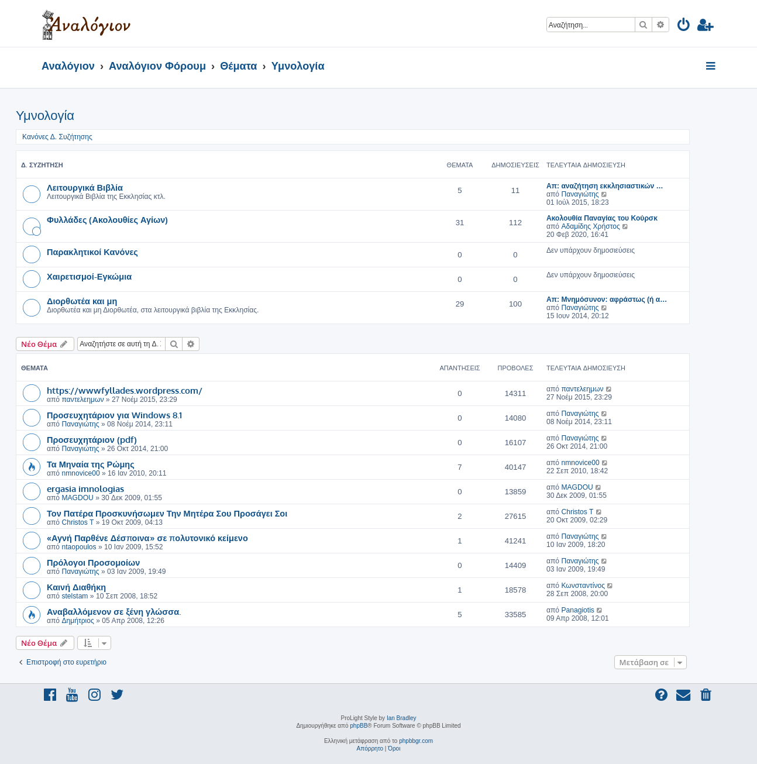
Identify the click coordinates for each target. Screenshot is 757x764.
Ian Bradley (402, 718)
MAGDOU (77, 498)
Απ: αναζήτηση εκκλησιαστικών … (604, 186)
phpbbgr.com (416, 741)
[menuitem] (684, 27)
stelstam (74, 596)
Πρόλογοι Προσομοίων (93, 562)
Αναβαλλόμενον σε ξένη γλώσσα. (114, 611)
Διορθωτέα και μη (82, 300)
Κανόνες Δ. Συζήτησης (57, 137)
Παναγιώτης (579, 194)
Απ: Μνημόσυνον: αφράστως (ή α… (606, 299)
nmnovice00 (80, 473)
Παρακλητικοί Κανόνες (92, 251)
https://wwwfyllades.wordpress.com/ (124, 390)
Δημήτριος (77, 621)
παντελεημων (82, 399)
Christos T (77, 522)
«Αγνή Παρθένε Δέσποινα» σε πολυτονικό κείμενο (147, 537)
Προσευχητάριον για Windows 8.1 (114, 414)
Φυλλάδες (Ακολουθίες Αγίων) (107, 219)
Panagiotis (577, 610)
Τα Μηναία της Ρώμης (91, 464)
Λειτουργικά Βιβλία (85, 187)
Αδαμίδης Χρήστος (590, 226)
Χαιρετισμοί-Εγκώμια (89, 276)
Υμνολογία (45, 115)
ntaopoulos (78, 547)
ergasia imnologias (85, 488)
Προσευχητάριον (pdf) (92, 439)
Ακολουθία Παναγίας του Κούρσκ (602, 218)
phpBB (358, 725)
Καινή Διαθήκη (76, 586)
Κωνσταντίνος (583, 585)
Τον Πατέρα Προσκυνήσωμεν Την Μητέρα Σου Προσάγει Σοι (167, 513)
